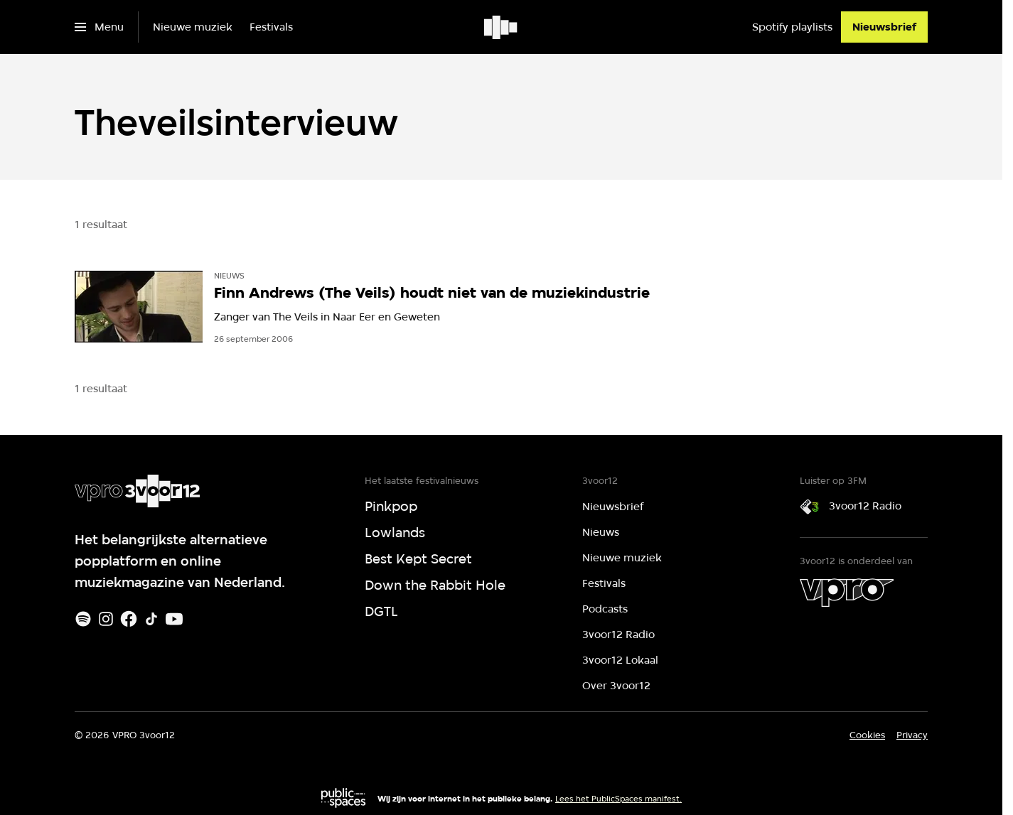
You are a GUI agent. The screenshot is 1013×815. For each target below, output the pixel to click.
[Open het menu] (99, 27)
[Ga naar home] (501, 27)
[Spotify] (83, 618)
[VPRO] (847, 592)
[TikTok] (151, 618)
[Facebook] (128, 618)
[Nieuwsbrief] (884, 27)
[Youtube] (174, 618)
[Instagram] (105, 618)
